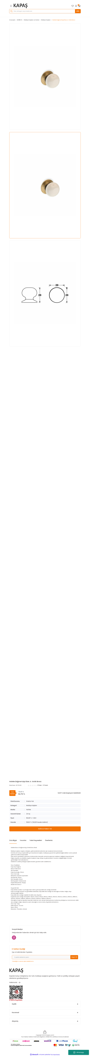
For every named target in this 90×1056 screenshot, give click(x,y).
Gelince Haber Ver (45, 829)
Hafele (28, 810)
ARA (77, 11)
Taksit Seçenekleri (35, 840)
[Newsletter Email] (45, 957)
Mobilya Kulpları (31, 805)
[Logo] (21, 6)
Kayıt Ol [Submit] (74, 957)
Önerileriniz (49, 840)
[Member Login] (76, 6)
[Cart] (79, 6)
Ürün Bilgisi (13, 840)
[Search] (45, 11)
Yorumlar (23, 840)
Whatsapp (78, 1052)
